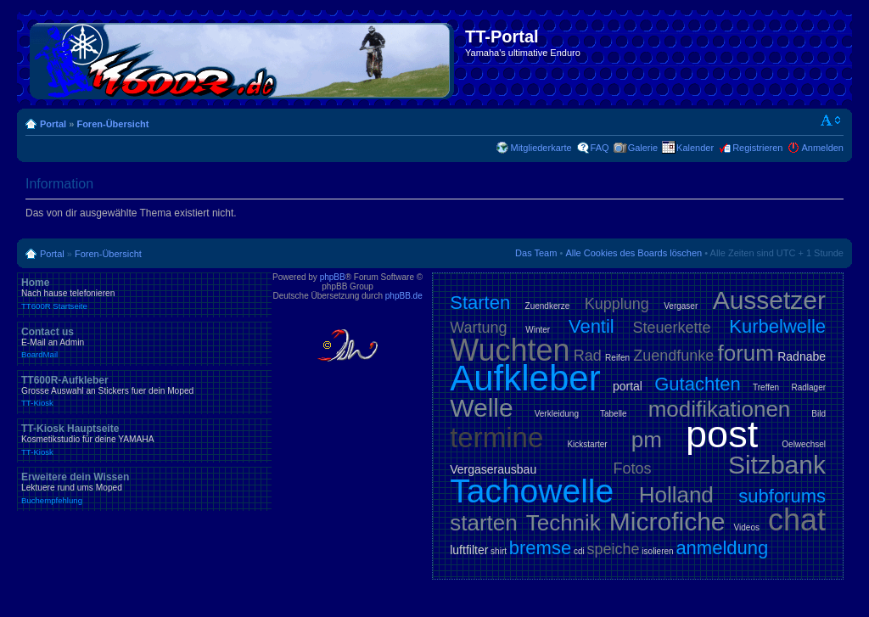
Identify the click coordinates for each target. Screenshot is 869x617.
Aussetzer (769, 300)
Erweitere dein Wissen (144, 488)
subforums (782, 496)
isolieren (657, 551)
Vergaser (681, 306)
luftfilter (469, 550)
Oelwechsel (804, 444)
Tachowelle (532, 491)
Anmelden (822, 148)
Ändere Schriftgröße (831, 120)
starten (484, 523)
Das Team (536, 253)
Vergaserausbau (493, 469)
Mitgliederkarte (540, 148)
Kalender (695, 148)
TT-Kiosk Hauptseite (144, 440)
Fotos (633, 468)
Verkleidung (557, 413)
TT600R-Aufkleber (144, 391)
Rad (588, 355)
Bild (818, 413)
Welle (481, 408)
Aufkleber (525, 378)
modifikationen (719, 409)
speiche (613, 549)
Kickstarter (587, 444)
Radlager (808, 387)
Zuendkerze (547, 306)
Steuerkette (672, 327)
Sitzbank (777, 465)
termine (496, 437)
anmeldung (722, 547)
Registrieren (757, 148)
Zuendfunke (673, 355)
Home (144, 294)
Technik (563, 523)
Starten (480, 302)
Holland (676, 495)
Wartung (478, 327)
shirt (499, 551)
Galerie (643, 148)
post (722, 434)
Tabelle (613, 413)
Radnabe (801, 356)
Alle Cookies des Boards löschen (633, 253)
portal (627, 386)
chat (797, 519)
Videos (747, 527)
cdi (579, 551)
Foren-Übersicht (112, 124)
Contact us (144, 343)
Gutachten (697, 384)
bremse (540, 547)
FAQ (600, 148)
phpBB (332, 277)
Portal (53, 124)
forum (746, 353)
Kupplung (617, 303)
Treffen (766, 387)
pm (646, 439)
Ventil (591, 326)
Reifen (617, 357)
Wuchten (509, 350)
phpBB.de (404, 295)
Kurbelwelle (777, 326)
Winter (537, 329)
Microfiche (667, 522)
